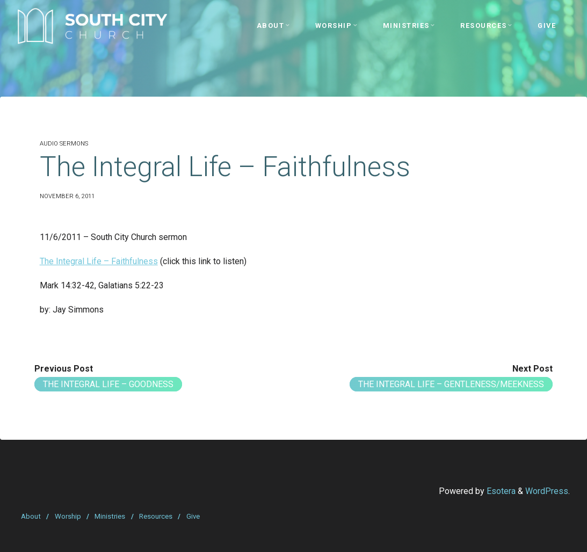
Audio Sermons (64, 143)
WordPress (546, 491)
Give (193, 516)
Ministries (110, 516)
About (31, 516)
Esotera (500, 491)
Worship (68, 516)
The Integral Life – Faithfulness (99, 261)
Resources (155, 516)
